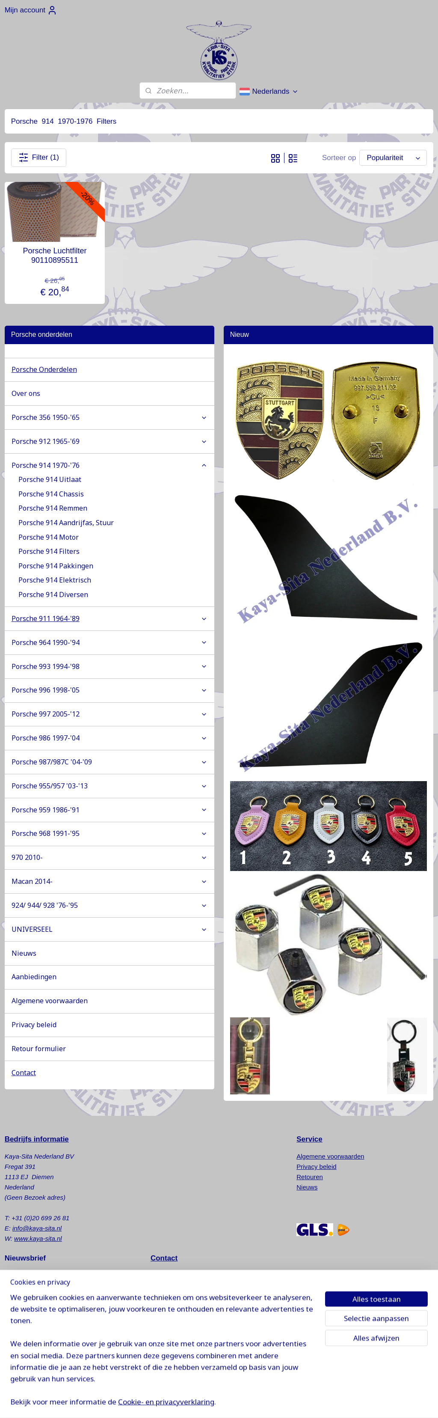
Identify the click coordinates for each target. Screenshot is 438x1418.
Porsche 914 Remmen (52, 508)
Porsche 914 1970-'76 (110, 465)
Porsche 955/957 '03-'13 (110, 786)
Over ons (26, 393)
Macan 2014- (110, 881)
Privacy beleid (34, 1024)
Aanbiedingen (34, 976)
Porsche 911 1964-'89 (110, 618)
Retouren (309, 1176)
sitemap (252, 1402)
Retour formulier (39, 1048)
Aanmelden (30, 1297)
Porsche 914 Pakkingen (55, 566)
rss (268, 1402)
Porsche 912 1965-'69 (110, 441)
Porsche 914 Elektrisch (54, 580)
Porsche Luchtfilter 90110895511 (54, 256)
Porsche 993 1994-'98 (110, 666)
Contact (24, 1072)
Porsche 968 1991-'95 (110, 833)
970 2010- (110, 857)
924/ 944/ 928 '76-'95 (110, 905)
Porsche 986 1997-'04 (110, 738)
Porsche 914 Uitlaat (49, 479)
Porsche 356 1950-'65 (110, 417)
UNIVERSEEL (110, 929)
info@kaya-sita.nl (37, 1228)
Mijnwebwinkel (362, 1402)
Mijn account (31, 10)
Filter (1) (38, 157)
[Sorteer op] (393, 157)
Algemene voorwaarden (50, 1000)
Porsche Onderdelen (44, 369)
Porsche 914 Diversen (53, 594)
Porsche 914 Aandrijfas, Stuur (66, 522)
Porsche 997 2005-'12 (110, 714)
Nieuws (24, 953)
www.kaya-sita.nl (38, 1238)
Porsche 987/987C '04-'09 (110, 762)
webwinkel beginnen (296, 1402)
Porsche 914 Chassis (51, 494)
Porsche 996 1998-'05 (110, 690)
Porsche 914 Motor (48, 537)
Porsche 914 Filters (49, 551)
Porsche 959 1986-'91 (110, 810)
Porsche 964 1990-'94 (110, 642)
